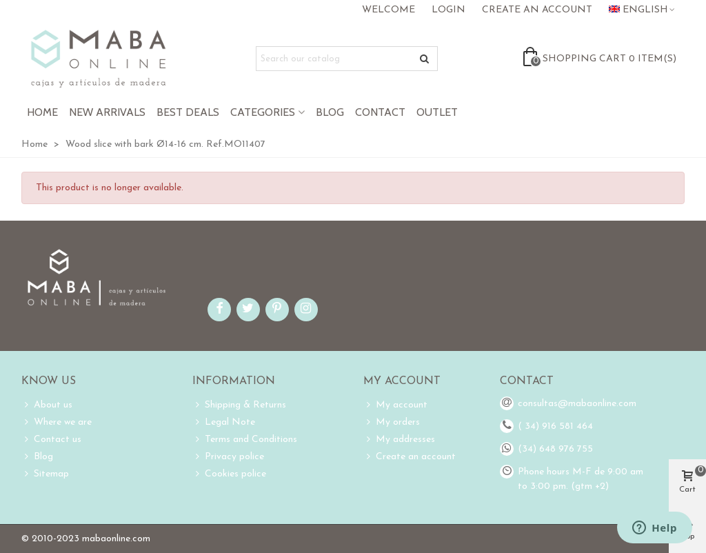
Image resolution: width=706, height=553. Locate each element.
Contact (380, 112)
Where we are (56, 422)
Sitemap (45, 474)
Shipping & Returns (239, 405)
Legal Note (223, 422)
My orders (391, 422)
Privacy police (228, 457)
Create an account (409, 457)
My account (395, 405)
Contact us (51, 439)
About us (46, 405)
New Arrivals (107, 112)
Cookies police (229, 474)
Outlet (437, 112)
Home (42, 112)
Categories (262, 112)
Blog (330, 112)
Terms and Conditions (244, 439)
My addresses (399, 439)
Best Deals (188, 112)
